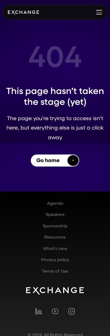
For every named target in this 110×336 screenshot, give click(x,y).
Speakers (55, 214)
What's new (55, 248)
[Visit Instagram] (71, 311)
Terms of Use (55, 271)
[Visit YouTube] (55, 311)
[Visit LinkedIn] (38, 311)
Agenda (55, 203)
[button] (99, 12)
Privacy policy (55, 259)
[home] (23, 12)
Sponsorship (55, 226)
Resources (55, 237)
